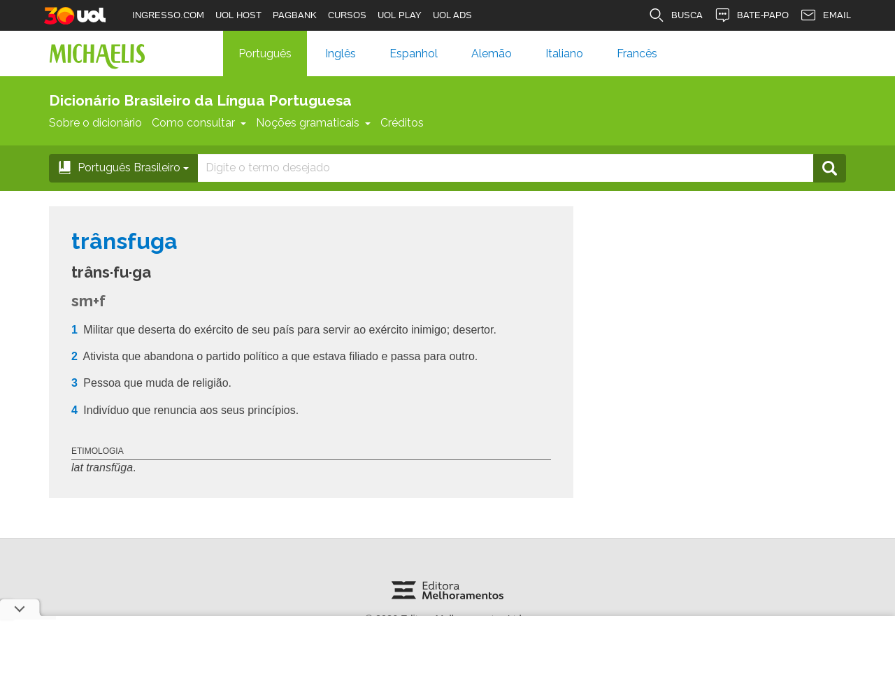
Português (265, 53)
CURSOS (347, 15)
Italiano (564, 53)
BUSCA (675, 15)
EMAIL (825, 15)
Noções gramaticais (313, 122)
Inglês (340, 53)
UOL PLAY (400, 15)
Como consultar (199, 122)
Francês (637, 53)
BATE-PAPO (751, 15)
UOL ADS (452, 15)
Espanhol (413, 53)
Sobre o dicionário (95, 122)
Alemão (491, 53)
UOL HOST (238, 15)
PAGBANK (295, 15)
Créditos (402, 122)
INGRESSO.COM (168, 15)
